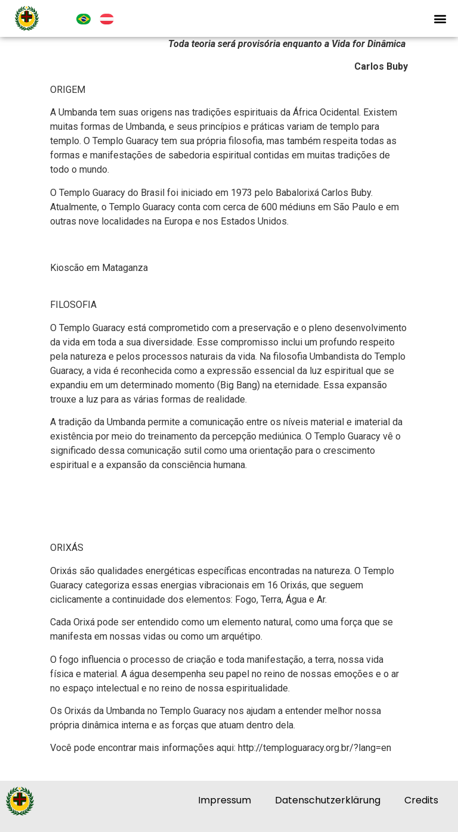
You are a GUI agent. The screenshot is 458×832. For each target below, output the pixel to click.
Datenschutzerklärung (327, 800)
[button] (440, 19)
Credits (421, 800)
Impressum (224, 800)
